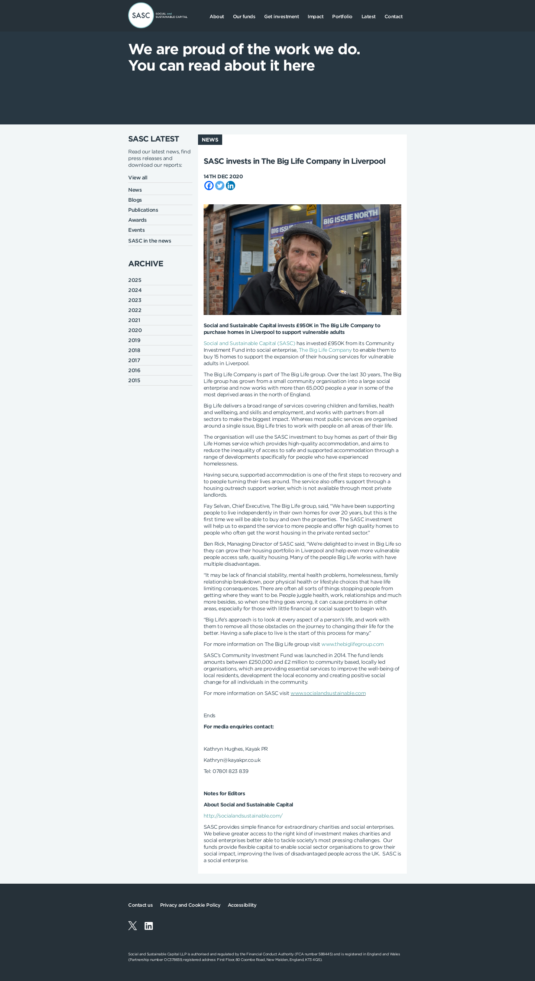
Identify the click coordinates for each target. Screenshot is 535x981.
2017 (134, 360)
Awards (137, 220)
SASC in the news (149, 240)
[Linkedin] (230, 185)
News (135, 189)
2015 (134, 380)
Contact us (140, 905)
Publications (143, 210)
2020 (135, 330)
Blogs (135, 199)
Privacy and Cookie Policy (190, 905)
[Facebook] (209, 185)
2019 (134, 340)
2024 (135, 290)
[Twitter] (219, 185)
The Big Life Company (325, 350)
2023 (134, 300)
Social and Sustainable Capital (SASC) (249, 343)
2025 (134, 280)
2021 (134, 320)
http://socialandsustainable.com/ (243, 815)
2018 (134, 350)
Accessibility (242, 905)
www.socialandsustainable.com (328, 693)
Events (136, 230)
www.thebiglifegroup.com (352, 644)
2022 (134, 310)
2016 (134, 370)
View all (137, 177)
